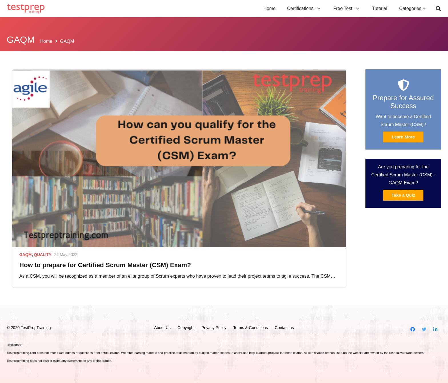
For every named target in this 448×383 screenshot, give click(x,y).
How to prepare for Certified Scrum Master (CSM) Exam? (105, 265)
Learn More (403, 136)
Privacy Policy (213, 327)
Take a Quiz (403, 195)
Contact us (284, 327)
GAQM (25, 254)
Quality (42, 254)
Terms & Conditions (250, 327)
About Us (162, 327)
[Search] (438, 8)
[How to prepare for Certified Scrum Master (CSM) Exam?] (179, 158)
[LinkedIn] (435, 329)
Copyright (186, 327)
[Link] (26, 9)
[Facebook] (412, 329)
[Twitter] (424, 329)
